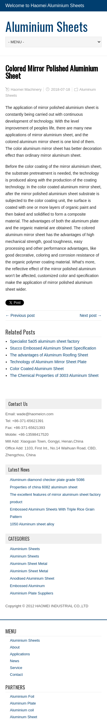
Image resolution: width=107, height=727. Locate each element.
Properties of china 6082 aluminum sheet (43, 487)
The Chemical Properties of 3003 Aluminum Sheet (54, 375)
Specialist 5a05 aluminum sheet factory (45, 341)
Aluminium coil (22, 710)
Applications (20, 654)
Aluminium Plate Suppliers (31, 593)
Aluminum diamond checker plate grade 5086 (47, 480)
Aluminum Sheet (23, 717)
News (14, 661)
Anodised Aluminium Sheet (32, 578)
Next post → (91, 315)
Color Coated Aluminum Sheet (37, 368)
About (15, 647)
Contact (16, 674)
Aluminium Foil (22, 696)
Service (16, 668)
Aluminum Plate (23, 703)
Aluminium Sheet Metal (29, 571)
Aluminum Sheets (24, 556)
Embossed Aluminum (27, 586)
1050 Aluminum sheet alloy (32, 524)
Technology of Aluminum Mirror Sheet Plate (48, 362)
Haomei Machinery (26, 89)
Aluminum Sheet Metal (28, 563)
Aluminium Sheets (46, 26)
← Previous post (20, 315)
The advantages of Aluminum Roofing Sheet (49, 355)
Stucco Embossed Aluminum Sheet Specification (53, 348)
